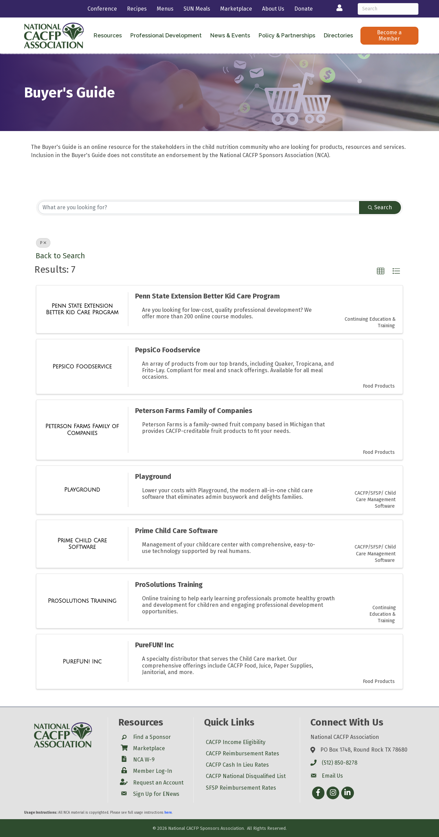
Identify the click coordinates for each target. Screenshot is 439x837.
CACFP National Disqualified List (246, 776)
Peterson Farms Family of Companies (193, 410)
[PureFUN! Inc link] (82, 661)
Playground (153, 476)
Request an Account (158, 782)
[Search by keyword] (198, 207)
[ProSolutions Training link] (82, 601)
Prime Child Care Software (176, 531)
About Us (273, 8)
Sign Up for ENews (156, 794)
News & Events (230, 35)
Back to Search (60, 255)
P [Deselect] (43, 242)
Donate (303, 8)
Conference (102, 8)
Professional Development (166, 35)
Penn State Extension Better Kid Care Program (207, 296)
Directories (338, 35)
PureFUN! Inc (154, 645)
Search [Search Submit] (380, 207)
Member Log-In (152, 771)
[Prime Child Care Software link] (82, 544)
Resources (108, 35)
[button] (389, 36)
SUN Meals (196, 8)
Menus (165, 8)
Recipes (137, 8)
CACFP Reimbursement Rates (242, 753)
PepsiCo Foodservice (167, 350)
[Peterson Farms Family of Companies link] (82, 429)
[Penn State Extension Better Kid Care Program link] (82, 309)
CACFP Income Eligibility (235, 742)
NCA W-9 (144, 759)
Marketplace (236, 8)
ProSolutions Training (169, 584)
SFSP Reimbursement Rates (241, 788)
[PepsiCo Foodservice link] (82, 366)
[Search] (388, 9)
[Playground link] (82, 489)
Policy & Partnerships (287, 35)
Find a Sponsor (152, 737)
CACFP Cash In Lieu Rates (237, 765)
